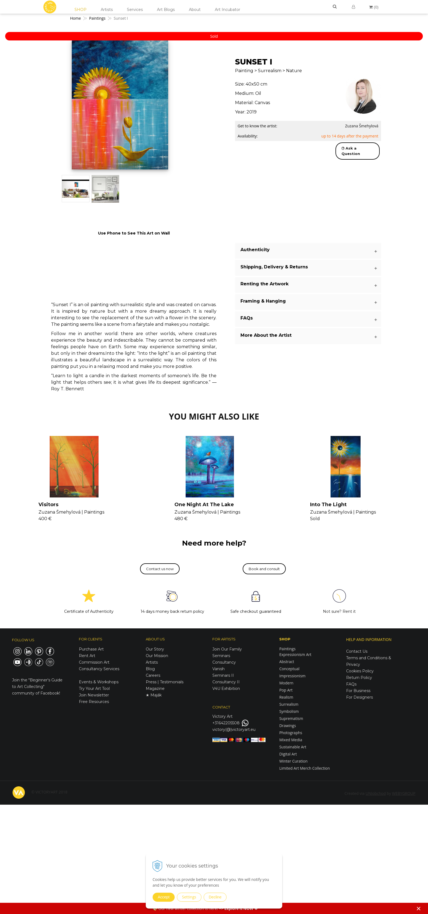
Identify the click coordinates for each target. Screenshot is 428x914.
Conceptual (289, 668)
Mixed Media (290, 739)
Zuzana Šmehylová (361, 125)
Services (135, 9)
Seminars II (223, 675)
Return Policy (359, 677)
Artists (107, 9)
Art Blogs (166, 9)
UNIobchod (375, 793)
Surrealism (288, 704)
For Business (358, 690)
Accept (164, 897)
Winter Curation (293, 761)
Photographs (290, 732)
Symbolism (289, 711)
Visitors (48, 505)
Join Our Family (227, 649)
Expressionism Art (295, 654)
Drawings (287, 725)
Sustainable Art (292, 746)
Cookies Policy (360, 671)
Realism (286, 697)
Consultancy (224, 662)
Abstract (286, 661)
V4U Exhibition (226, 688)
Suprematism (291, 718)
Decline (215, 897)
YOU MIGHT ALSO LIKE (214, 416)
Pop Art (286, 690)
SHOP (81, 9)
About (195, 9)
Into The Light (328, 505)
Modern (286, 683)
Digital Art (288, 754)
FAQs (351, 684)
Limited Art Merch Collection (304, 768)
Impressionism (292, 675)
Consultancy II (226, 681)
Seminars (221, 655)
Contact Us (356, 651)
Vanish (218, 668)
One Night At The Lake (204, 505)
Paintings (287, 648)
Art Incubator (227, 9)
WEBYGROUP (403, 793)
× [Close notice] (418, 908)
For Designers (359, 697)
